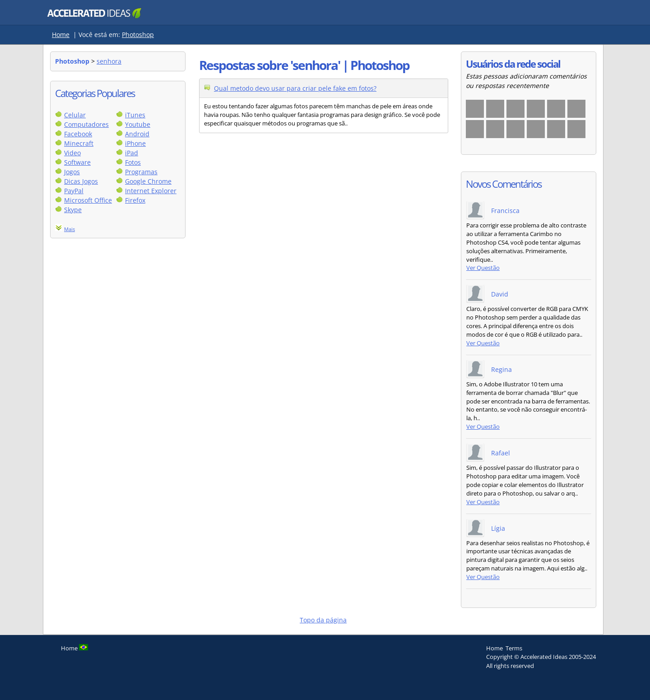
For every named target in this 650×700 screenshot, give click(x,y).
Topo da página (323, 620)
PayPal (74, 190)
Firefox (135, 200)
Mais (69, 229)
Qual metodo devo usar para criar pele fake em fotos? (295, 88)
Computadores (86, 124)
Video (72, 152)
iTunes (135, 115)
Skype (73, 209)
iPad (131, 152)
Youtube (137, 124)
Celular (75, 115)
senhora (109, 61)
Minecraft (78, 143)
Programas (141, 171)
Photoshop (138, 34)
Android (137, 134)
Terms (514, 648)
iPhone (135, 143)
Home (61, 34)
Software (77, 162)
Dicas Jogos (81, 181)
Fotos (133, 162)
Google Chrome (148, 181)
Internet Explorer (150, 190)
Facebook (78, 134)
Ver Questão (483, 268)
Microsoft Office (88, 200)
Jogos (72, 171)
